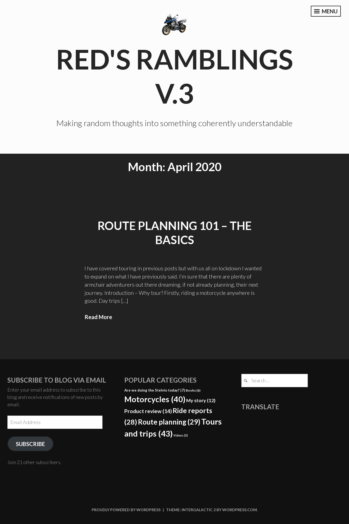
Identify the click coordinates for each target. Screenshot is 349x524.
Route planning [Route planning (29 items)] (169, 421)
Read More (98, 317)
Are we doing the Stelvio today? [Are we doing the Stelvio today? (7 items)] (154, 390)
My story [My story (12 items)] (200, 400)
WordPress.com (239, 509)
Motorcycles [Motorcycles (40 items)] (154, 399)
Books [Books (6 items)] (193, 390)
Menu (326, 11)
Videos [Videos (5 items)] (180, 435)
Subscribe (30, 444)
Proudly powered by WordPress (126, 509)
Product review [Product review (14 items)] (148, 411)
